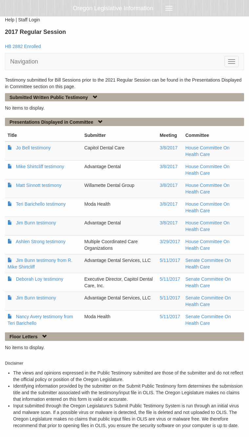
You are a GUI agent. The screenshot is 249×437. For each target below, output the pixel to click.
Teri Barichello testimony (41, 204)
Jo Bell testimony (33, 147)
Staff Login (29, 19)
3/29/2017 (170, 241)
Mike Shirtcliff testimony (40, 166)
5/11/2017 (170, 260)
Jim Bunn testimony (36, 222)
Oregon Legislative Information (113, 8)
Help (9, 19)
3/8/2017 (169, 147)
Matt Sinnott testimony (39, 185)
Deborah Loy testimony (39, 279)
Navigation (24, 61)
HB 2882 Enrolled (23, 46)
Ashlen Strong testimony (41, 241)
